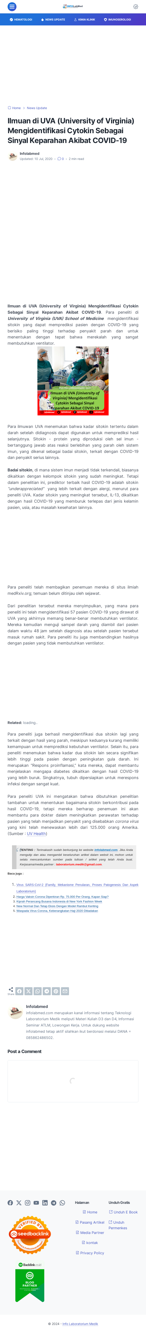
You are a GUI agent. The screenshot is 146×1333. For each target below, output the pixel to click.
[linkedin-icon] (45, 1203)
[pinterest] (56, 991)
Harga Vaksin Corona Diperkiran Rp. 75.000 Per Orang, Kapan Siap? (62, 896)
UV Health (36, 833)
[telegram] (47, 991)
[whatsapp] (38, 991)
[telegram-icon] (53, 1203)
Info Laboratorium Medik (80, 1324)
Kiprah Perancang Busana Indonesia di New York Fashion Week (59, 901)
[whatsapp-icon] (62, 1203)
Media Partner (90, 1232)
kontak (90, 1242)
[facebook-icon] (10, 1203)
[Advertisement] (73, 65)
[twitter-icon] (19, 1203)
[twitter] (28, 991)
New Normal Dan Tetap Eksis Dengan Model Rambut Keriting (57, 906)
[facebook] (19, 991)
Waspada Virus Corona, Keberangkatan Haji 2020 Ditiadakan (57, 910)
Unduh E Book (123, 1212)
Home (90, 1212)
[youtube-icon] (36, 1203)
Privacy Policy (90, 1253)
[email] (65, 991)
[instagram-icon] (27, 1203)
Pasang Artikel (89, 1222)
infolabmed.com (106, 850)
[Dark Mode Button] (135, 6)
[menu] (12, 6)
